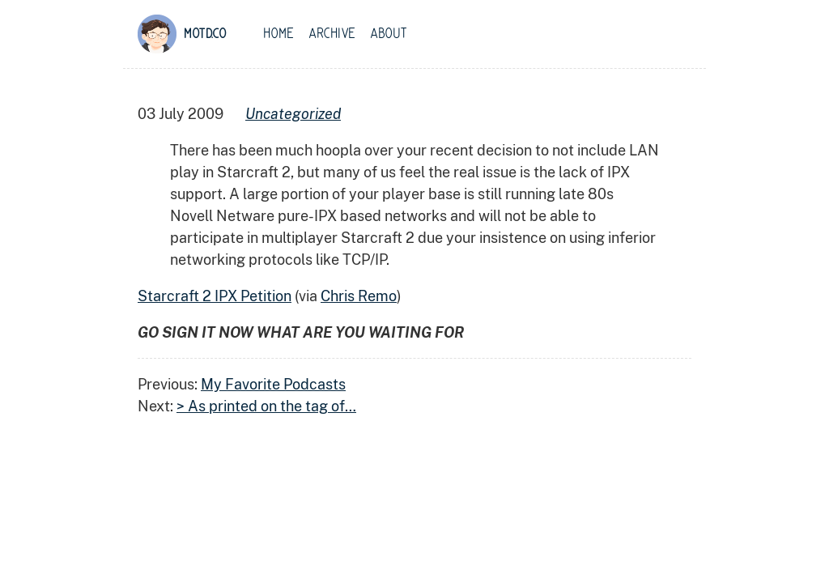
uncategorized (293, 113)
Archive (331, 34)
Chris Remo (359, 295)
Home (278, 34)
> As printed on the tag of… (266, 406)
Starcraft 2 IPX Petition (214, 295)
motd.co (205, 34)
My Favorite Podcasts (273, 384)
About (388, 34)
